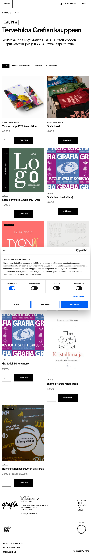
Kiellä (16, 304)
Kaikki (6, 66)
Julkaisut (44, 66)
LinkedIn (80, 503)
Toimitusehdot (9, 552)
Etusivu (5, 13)
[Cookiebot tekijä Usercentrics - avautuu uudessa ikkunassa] (78, 251)
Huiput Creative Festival (24, 66)
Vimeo (79, 508)
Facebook (81, 506)
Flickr (80, 510)
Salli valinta (45, 304)
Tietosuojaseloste (11, 548)
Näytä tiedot (78, 297)
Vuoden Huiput (59, 66)
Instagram (81, 501)
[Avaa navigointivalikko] (84, 4)
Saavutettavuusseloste (13, 544)
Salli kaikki (74, 304)
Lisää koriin (20, 141)
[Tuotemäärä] (6, 141)
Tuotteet (16, 13)
